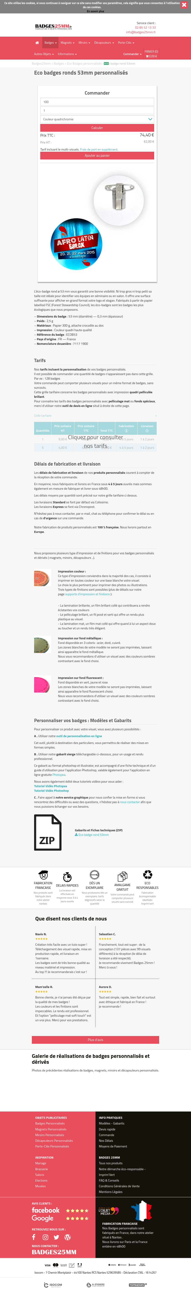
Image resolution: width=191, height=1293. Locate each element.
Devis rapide (107, 1129)
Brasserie (41, 1169)
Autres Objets (42, 54)
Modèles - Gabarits (111, 1123)
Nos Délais (106, 1140)
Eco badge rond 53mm (120, 63)
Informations (66, 54)
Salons (39, 1174)
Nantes (116, 1237)
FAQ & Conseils (109, 1180)
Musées (40, 1186)
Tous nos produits (111, 1163)
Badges (49, 42)
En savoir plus (95, 11)
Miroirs (83, 42)
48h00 (120, 1246)
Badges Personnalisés (50, 1123)
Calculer (97, 127)
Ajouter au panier (97, 155)
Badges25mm (41, 63)
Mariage (40, 1163)
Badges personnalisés (123, 1228)
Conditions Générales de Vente (119, 1186)
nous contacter (130, 801)
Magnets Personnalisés (51, 1129)
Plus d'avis (95, 1039)
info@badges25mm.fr (141, 32)
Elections (41, 1180)
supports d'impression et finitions (87, 594)
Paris (128, 1241)
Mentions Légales (110, 1191)
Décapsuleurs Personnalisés (54, 1140)
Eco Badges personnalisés (85, 63)
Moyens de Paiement (113, 1146)
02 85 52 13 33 (145, 27)
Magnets (66, 42)
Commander (131, 54)
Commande (106, 1134)
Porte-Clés (124, 42)
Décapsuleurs (102, 42)
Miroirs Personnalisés (49, 1134)
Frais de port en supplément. (99, 149)
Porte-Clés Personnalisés (52, 1146)
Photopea (59, 774)
